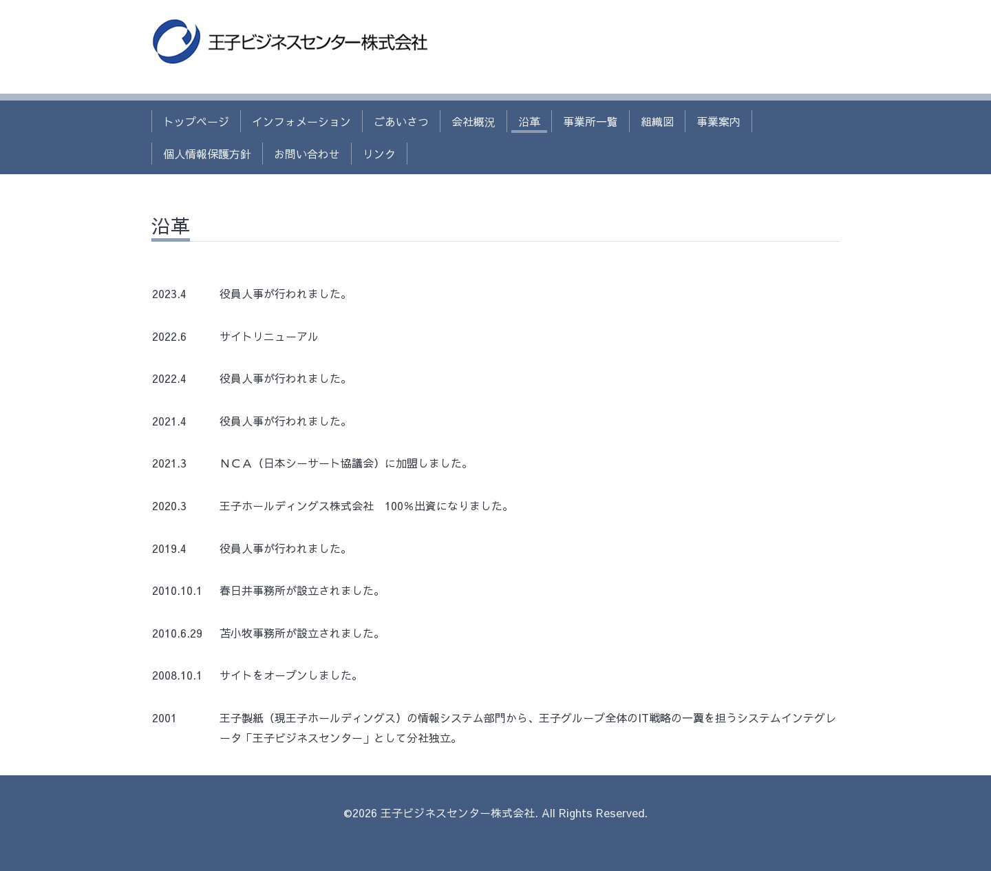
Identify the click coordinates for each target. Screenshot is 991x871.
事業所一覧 (590, 121)
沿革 (529, 121)
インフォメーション (301, 121)
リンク (379, 153)
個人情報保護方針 (207, 153)
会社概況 (473, 121)
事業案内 (718, 121)
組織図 (657, 121)
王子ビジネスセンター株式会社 (458, 812)
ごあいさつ (401, 121)
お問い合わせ (307, 153)
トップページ (196, 121)
